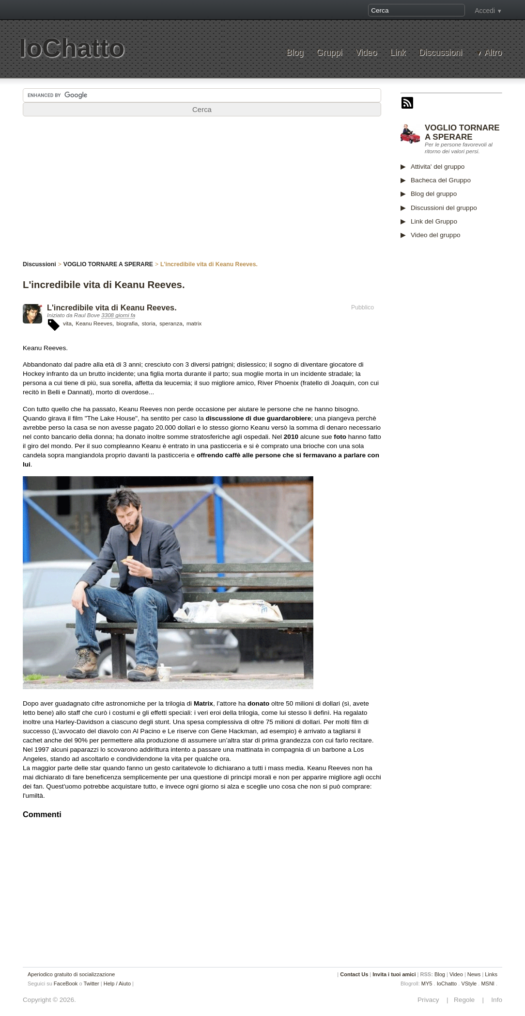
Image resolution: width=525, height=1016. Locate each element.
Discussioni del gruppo (444, 207)
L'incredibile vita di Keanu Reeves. (112, 307)
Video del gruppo (436, 235)
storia (148, 323)
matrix (193, 323)
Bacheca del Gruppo (441, 180)
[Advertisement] (202, 193)
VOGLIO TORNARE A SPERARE (462, 132)
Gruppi (329, 52)
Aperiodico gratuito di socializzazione (71, 974)
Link (397, 52)
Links (491, 974)
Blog (294, 52)
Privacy (431, 999)
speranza (171, 323)
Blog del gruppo (434, 193)
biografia (127, 323)
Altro (493, 52)
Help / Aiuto (117, 983)
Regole (465, 999)
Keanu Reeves (94, 323)
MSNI (487, 983)
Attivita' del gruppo (437, 166)
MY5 (426, 983)
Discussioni (440, 52)
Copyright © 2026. (49, 999)
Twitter (91, 983)
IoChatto (71, 47)
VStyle (469, 983)
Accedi (485, 11)
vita (67, 323)
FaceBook (66, 983)
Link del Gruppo (434, 221)
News (474, 974)
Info (494, 999)
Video (366, 52)
